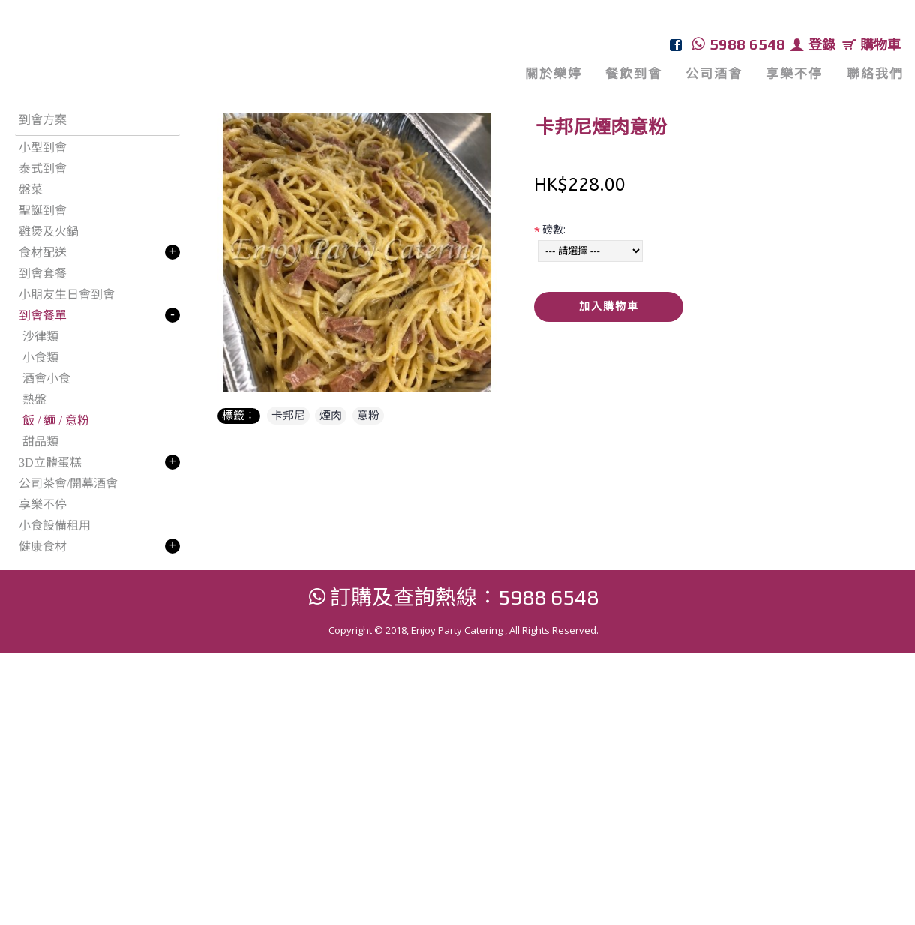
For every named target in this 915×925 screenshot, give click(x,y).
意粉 (368, 416)
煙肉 (331, 416)
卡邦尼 (288, 416)
